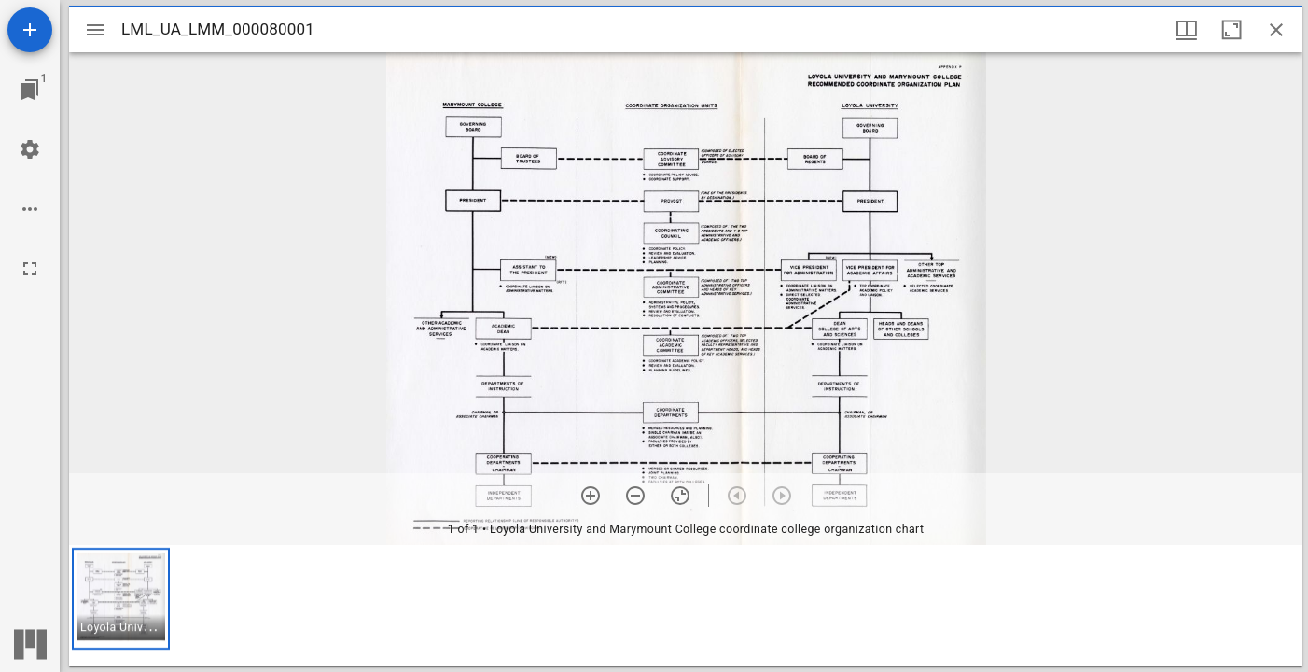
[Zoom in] (590, 495)
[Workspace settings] (29, 149)
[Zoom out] (635, 495)
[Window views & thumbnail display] (1186, 29)
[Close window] (1276, 29)
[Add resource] (29, 29)
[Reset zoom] (680, 495)
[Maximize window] (1231, 29)
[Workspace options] (29, 209)
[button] (121, 599)
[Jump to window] (29, 89)
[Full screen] (29, 268)
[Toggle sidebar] (95, 29)
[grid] (685, 605)
